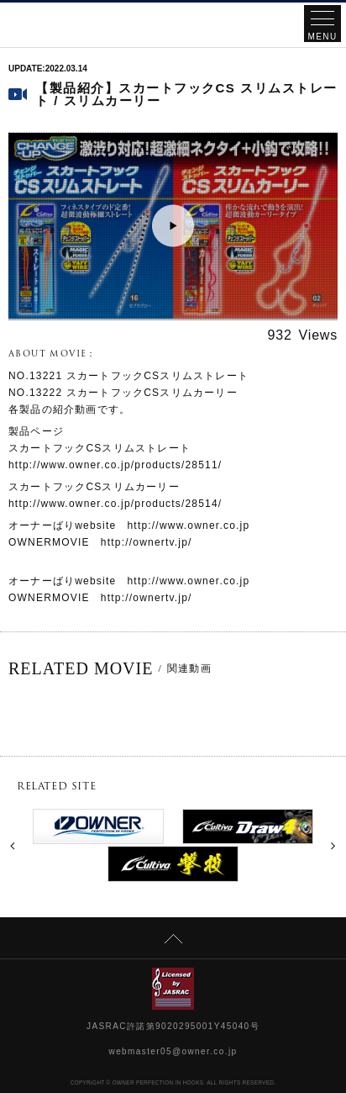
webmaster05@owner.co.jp (173, 1051)
